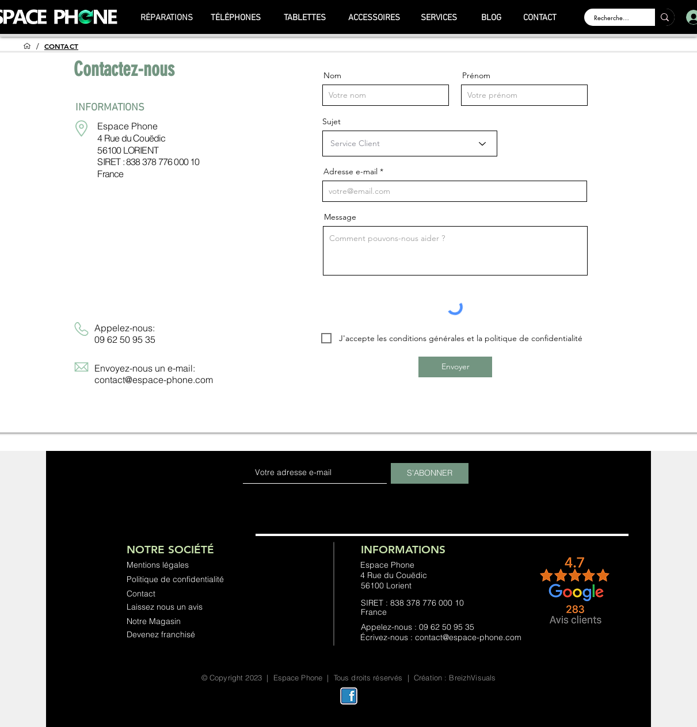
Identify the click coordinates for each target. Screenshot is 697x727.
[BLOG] (492, 17)
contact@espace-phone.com (153, 379)
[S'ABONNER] (430, 473)
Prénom (476, 75)
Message (340, 217)
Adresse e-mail (350, 171)
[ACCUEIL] (27, 46)
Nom (332, 75)
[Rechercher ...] (612, 17)
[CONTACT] (540, 17)
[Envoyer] (455, 367)
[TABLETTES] (305, 17)
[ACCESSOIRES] (374, 17)
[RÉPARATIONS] (166, 17)
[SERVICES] (439, 17)
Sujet (331, 121)
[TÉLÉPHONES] (236, 17)
